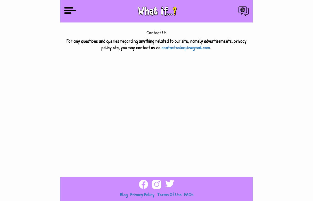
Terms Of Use (169, 194)
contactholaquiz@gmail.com (185, 47)
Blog (124, 194)
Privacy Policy (142, 194)
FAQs (188, 194)
